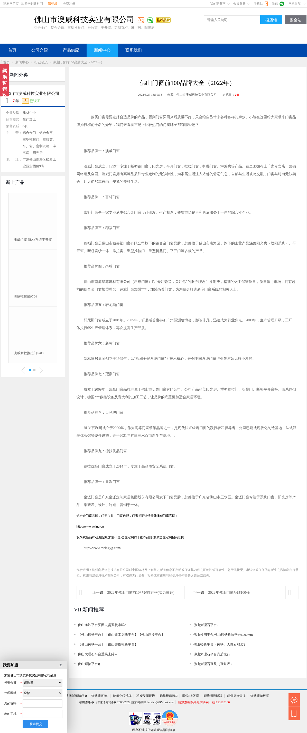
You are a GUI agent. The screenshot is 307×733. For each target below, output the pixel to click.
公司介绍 (39, 50)
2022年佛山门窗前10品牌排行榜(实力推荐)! (141, 593)
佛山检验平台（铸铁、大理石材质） (220, 644)
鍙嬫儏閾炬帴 (145, 696)
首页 (12, 50)
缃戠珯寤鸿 (99, 696)
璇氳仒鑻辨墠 (122, 696)
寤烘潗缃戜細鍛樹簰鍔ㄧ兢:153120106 (204, 702)
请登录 (52, 3)
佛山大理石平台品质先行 (211, 654)
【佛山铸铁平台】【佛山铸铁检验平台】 (108, 644)
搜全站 (295, 20)
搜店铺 (271, 20)
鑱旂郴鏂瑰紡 (169, 696)
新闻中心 (102, 50)
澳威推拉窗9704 (25, 296)
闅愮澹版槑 (190, 696)
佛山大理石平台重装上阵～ (98, 654)
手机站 (258, 3)
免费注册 (69, 3)
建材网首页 (11, 3)
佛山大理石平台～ (206, 625)
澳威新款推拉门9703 (29, 353)
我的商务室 (218, 3)
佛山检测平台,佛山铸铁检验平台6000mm (223, 635)
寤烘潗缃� (86, 702)
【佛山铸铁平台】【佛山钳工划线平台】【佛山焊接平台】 (121, 635)
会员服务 (239, 3)
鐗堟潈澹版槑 (213, 696)
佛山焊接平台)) (89, 664)
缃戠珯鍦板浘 (259, 696)
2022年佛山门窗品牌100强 (229, 593)
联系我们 (133, 50)
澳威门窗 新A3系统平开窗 (33, 240)
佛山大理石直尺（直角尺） (213, 664)
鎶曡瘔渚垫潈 (236, 696)
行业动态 (41, 62)
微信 (275, 3)
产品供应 (71, 50)
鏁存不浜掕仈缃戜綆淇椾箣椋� (153, 730)
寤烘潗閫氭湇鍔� (75, 696)
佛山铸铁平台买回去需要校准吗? (102, 625)
